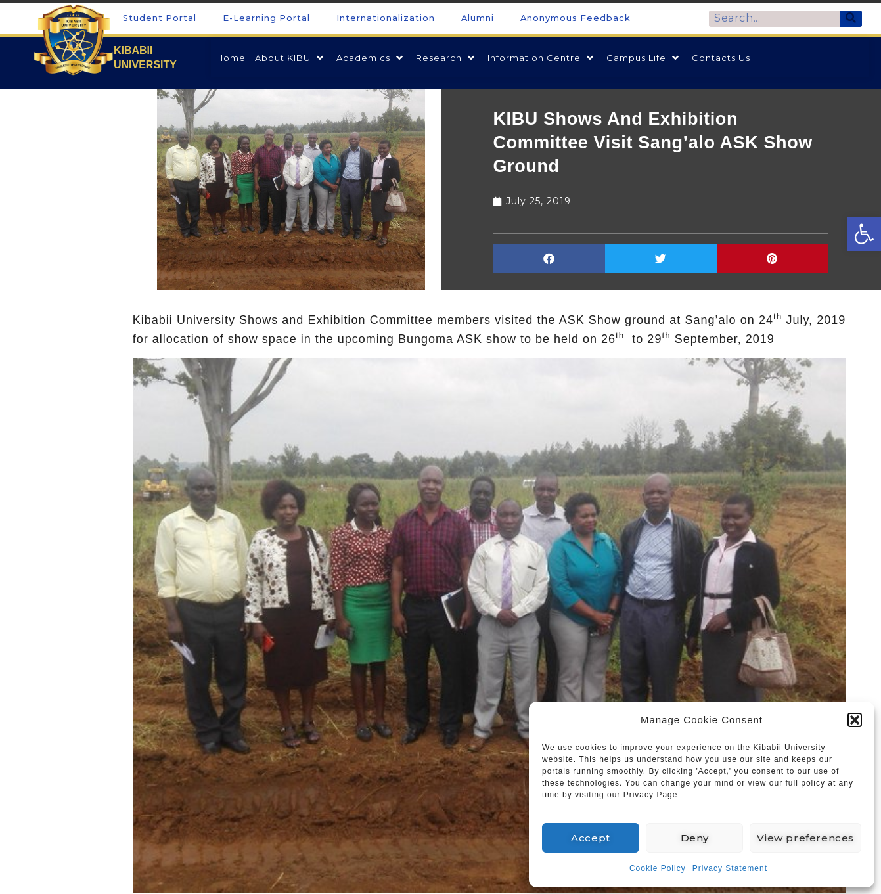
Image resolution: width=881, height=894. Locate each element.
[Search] (851, 19)
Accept (590, 838)
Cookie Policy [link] (657, 868)
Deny (695, 838)
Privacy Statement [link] (729, 868)
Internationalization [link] (385, 18)
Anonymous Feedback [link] (575, 18)
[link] (864, 234)
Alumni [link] (477, 18)
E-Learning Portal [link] (266, 18)
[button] (854, 719)
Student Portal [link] (159, 18)
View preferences (805, 838)
